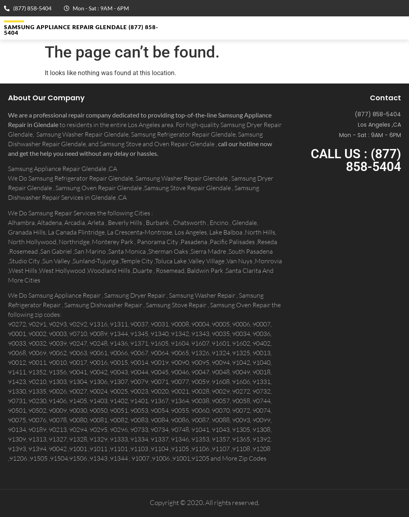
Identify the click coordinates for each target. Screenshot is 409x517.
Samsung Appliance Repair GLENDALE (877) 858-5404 (81, 30)
